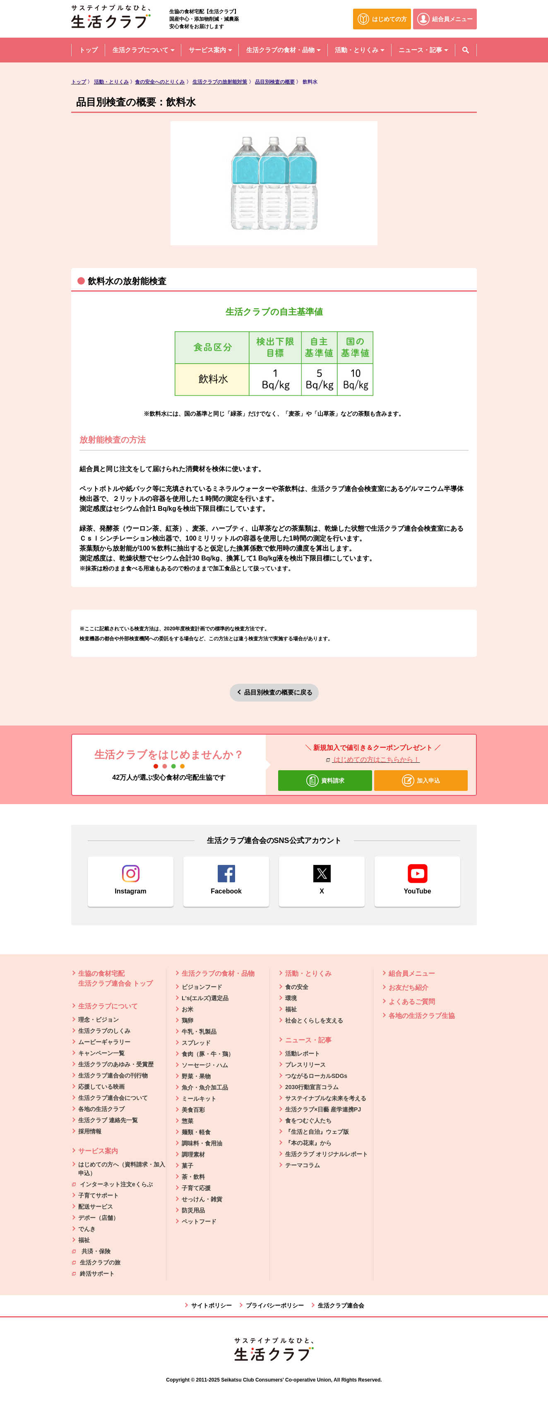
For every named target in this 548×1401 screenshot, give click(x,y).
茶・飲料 (193, 1176)
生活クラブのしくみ (104, 1030)
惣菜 (187, 1121)
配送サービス (95, 1206)
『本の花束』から (308, 1143)
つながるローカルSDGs (316, 1076)
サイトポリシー (211, 1305)
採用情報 (89, 1131)
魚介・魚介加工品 (205, 1087)
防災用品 (193, 1210)
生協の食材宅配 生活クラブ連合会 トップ (115, 978)
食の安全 (296, 987)
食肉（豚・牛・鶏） (208, 1054)
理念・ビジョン (98, 1019)
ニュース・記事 (308, 1040)
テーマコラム (302, 1165)
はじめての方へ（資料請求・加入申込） (121, 1168)
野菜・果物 (196, 1076)
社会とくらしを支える (314, 1020)
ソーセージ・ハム (205, 1065)
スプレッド (196, 1042)
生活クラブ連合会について (113, 1097)
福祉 (84, 1240)
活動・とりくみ (308, 973)
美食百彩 (193, 1109)
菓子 (187, 1165)
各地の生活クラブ (101, 1109)
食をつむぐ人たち (308, 1120)
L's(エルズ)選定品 (205, 998)
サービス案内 (98, 1150)
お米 (187, 1009)
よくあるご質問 (412, 1001)
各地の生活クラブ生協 (422, 1015)
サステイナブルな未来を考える (325, 1098)
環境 (291, 998)
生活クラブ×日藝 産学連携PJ (323, 1109)
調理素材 (193, 1154)
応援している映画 (101, 1086)
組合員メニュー (412, 973)
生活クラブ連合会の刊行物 (113, 1075)
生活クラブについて (108, 1006)
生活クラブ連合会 (341, 1305)
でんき (87, 1229)
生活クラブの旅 (96, 1262)
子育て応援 (196, 1188)
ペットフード (199, 1221)
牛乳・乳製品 (199, 1031)
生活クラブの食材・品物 (218, 973)
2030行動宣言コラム (312, 1087)
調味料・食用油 (202, 1143)
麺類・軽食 (196, 1132)
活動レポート (302, 1053)
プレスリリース (305, 1064)
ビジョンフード (202, 987)
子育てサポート (98, 1195)
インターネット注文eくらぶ (112, 1184)
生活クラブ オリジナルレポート (326, 1154)
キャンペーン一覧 (101, 1053)
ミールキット (199, 1098)
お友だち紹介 (408, 987)
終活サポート (93, 1273)
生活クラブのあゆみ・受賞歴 (116, 1064)
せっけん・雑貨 (202, 1199)
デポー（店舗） (98, 1217)
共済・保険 (91, 1251)
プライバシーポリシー (275, 1305)
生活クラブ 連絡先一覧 (108, 1120)
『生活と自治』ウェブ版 (317, 1131)
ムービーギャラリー (104, 1042)
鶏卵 (187, 1020)
